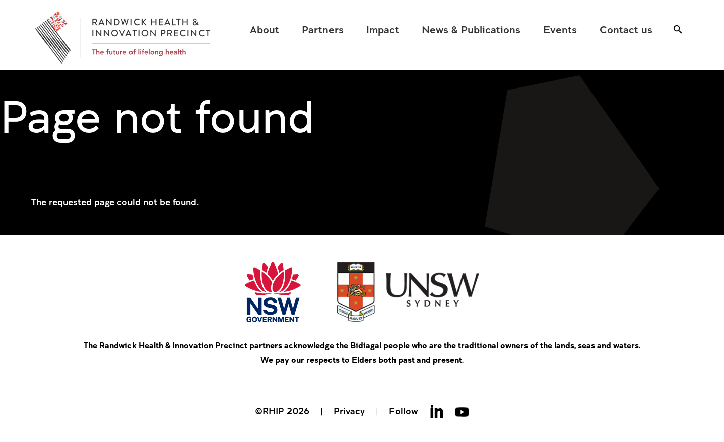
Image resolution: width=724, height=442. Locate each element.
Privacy (349, 410)
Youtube (462, 411)
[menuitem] (265, 29)
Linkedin (437, 411)
